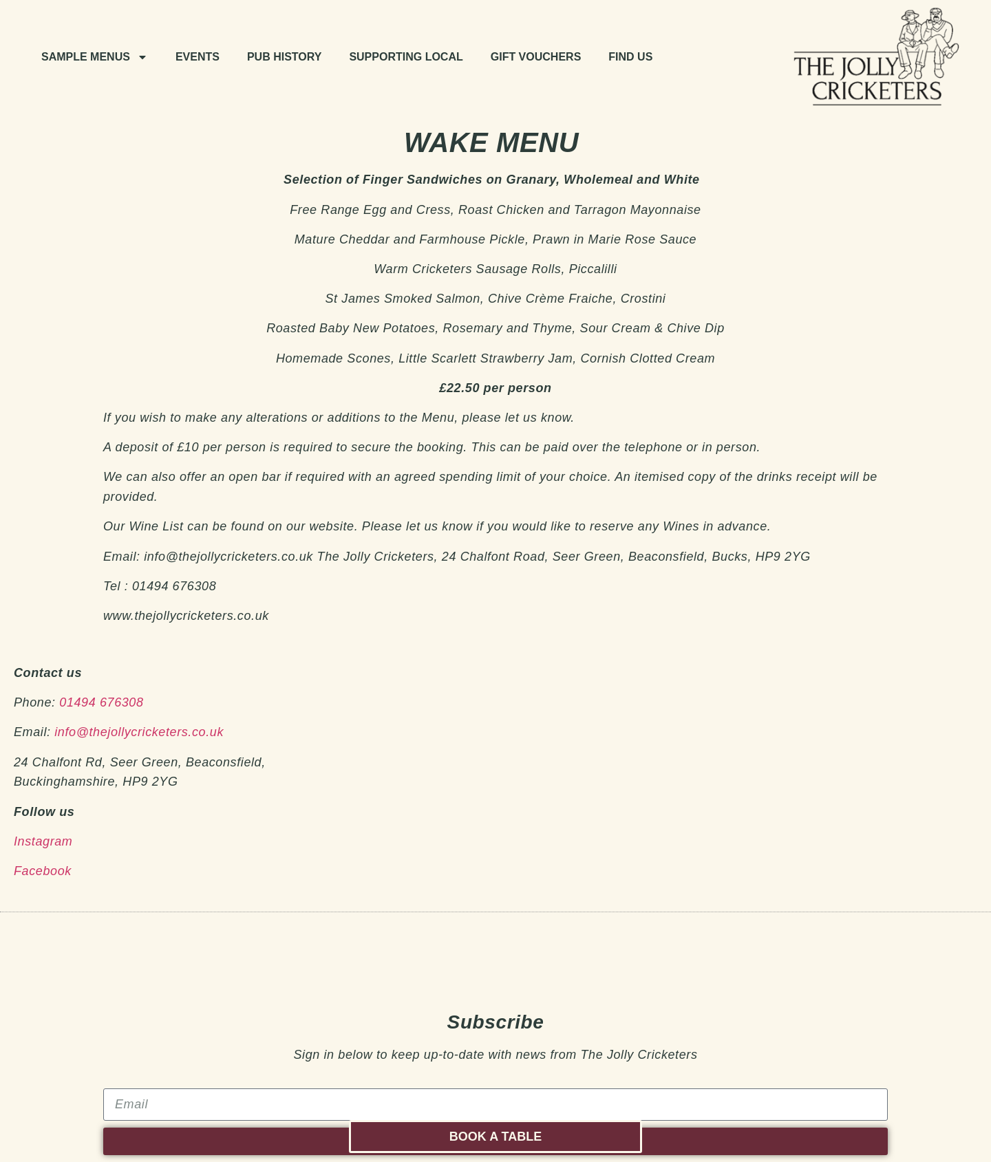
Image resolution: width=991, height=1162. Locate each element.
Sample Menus (94, 57)
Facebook (43, 871)
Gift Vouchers (536, 57)
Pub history (284, 57)
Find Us (630, 57)
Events (197, 57)
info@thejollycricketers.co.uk (139, 732)
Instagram (43, 841)
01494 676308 (101, 702)
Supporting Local (405, 57)
